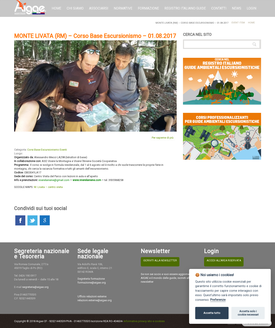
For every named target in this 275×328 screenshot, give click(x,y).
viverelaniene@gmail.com (53, 180)
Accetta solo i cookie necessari (248, 313)
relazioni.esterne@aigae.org (94, 300)
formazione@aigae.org (91, 282)
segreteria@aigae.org (35, 287)
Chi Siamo (75, 8)
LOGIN (251, 8)
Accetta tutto (211, 313)
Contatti (218, 8)
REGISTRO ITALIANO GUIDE (185, 8)
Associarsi (98, 8)
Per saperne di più (162, 137)
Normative (123, 8)
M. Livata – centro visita (48, 187)
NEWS (236, 8)
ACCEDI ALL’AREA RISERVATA (224, 260)
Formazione (148, 8)
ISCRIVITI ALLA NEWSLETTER (160, 260)
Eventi (63, 149)
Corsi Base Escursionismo (43, 149)
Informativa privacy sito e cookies (144, 321)
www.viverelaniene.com (87, 180)
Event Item (238, 22)
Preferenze (218, 300)
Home (56, 8)
